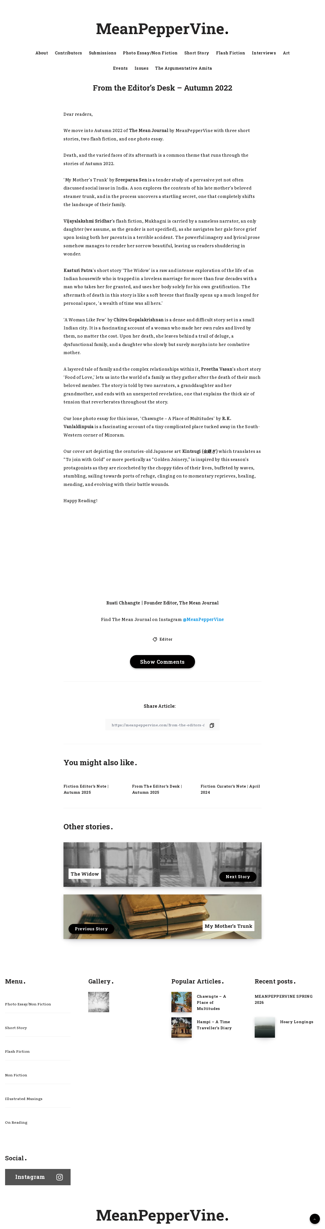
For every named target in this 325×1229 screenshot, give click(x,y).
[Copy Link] (162, 724)
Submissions (102, 52)
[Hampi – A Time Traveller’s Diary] (181, 1027)
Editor (166, 639)
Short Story (196, 52)
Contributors (68, 52)
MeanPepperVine (162, 28)
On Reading (16, 1122)
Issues (142, 68)
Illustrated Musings (24, 1098)
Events (120, 68)
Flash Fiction (230, 52)
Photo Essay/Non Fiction (150, 52)
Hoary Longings (297, 1021)
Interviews (264, 52)
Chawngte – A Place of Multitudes (211, 1002)
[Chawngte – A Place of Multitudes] (181, 1002)
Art (286, 52)
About (41, 52)
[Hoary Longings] (265, 1027)
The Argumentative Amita (183, 68)
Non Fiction (16, 1074)
